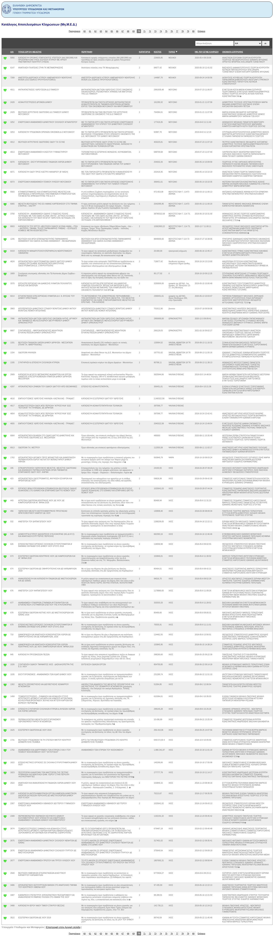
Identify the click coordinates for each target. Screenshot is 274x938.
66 (117, 31)
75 (166, 31)
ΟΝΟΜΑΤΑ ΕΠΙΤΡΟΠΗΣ (232, 52)
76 (172, 31)
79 (188, 31)
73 (155, 31)
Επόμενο (201, 31)
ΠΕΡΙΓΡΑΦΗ (86, 52)
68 (128, 31)
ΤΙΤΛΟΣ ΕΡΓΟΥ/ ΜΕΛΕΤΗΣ (29, 52)
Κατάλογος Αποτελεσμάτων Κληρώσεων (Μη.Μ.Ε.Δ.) (39, 24)
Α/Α (12, 52)
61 (90, 31)
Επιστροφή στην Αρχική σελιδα (63, 927)
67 (123, 31)
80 (193, 31)
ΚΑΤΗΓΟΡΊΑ (144, 52)
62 (95, 31)
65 (112, 31)
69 (133, 31)
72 (150, 31)
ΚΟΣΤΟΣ (157, 52)
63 (101, 31)
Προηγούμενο (74, 31)
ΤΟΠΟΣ (172, 52)
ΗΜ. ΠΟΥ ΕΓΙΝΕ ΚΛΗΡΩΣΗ (206, 52)
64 (106, 31)
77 (177, 31)
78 (182, 31)
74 (161, 31)
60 (85, 31)
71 (144, 31)
